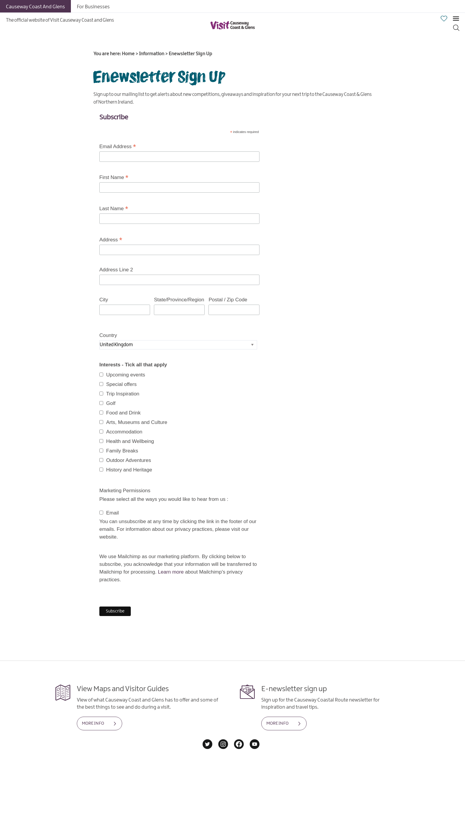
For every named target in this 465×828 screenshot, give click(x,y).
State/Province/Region (179, 300)
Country (108, 335)
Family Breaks (122, 451)
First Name (113, 177)
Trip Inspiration (122, 394)
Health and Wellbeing (130, 441)
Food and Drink (123, 413)
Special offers (121, 384)
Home (128, 53)
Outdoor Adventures (128, 460)
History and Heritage (129, 470)
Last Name (113, 209)
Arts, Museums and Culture (136, 422)
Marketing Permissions (124, 490)
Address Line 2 (116, 270)
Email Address (117, 147)
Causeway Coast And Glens (35, 7)
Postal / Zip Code (227, 300)
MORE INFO (93, 723)
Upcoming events (125, 375)
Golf (110, 403)
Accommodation (124, 432)
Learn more (171, 572)
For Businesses (93, 7)
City (103, 300)
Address (110, 240)
